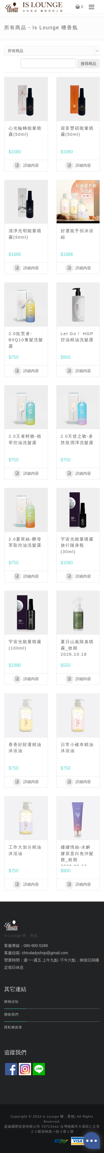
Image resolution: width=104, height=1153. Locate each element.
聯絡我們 (11, 1014)
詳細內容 (26, 165)
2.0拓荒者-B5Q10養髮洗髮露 (26, 339)
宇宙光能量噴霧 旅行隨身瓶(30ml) (77, 545)
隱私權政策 (13, 1027)
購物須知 (11, 1002)
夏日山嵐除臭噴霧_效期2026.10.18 (77, 648)
